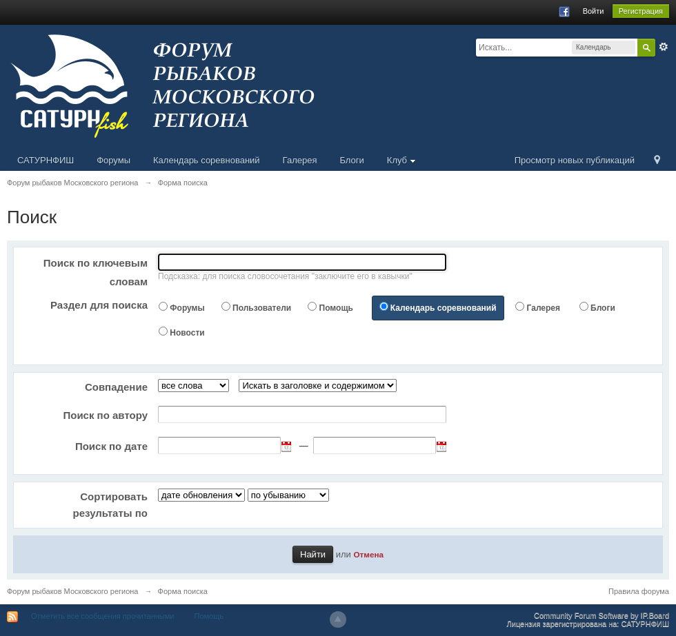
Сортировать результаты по (110, 505)
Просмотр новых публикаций (575, 160)
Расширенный (663, 46)
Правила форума (638, 591)
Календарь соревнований (206, 160)
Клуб (401, 160)
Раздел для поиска (99, 305)
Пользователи (261, 308)
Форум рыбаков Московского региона (73, 591)
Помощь (336, 308)
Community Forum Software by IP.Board (601, 615)
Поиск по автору (105, 415)
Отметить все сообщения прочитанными (102, 616)
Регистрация (641, 11)
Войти (593, 11)
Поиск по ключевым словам (95, 272)
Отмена (368, 554)
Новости (187, 333)
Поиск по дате (111, 446)
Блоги (351, 160)
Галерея (300, 160)
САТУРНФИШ (45, 160)
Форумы (113, 160)
